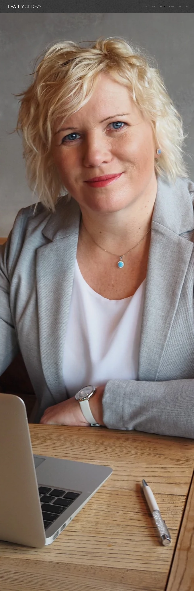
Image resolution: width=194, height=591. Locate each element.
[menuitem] (161, 6)
